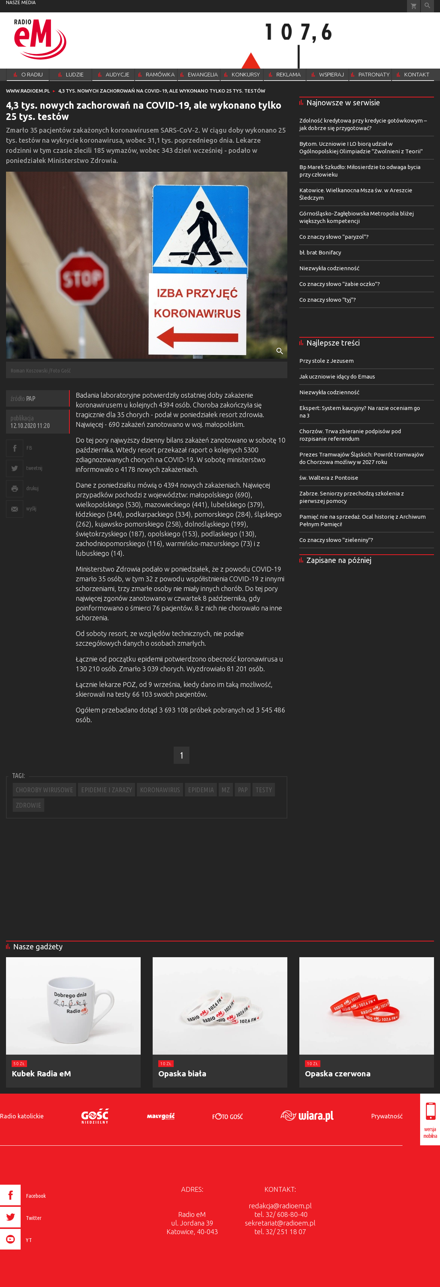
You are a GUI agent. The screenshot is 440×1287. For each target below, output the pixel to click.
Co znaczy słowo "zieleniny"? (336, 540)
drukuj (32, 488)
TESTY (263, 789)
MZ (226, 789)
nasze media (21, 2)
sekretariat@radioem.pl (280, 1223)
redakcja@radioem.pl (280, 1205)
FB (29, 447)
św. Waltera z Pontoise (328, 477)
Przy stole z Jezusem (326, 361)
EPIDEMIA (201, 789)
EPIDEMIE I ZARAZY (106, 789)
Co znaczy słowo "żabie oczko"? (339, 284)
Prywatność (386, 1116)
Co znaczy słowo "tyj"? (327, 299)
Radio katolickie (22, 1116)
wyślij (31, 508)
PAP (243, 789)
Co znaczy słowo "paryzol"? (334, 236)
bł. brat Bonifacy (320, 252)
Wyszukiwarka (427, 6)
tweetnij (34, 468)
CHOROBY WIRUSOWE (44, 789)
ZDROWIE (28, 805)
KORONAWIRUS (160, 789)
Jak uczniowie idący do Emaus (337, 376)
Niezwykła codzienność (329, 268)
